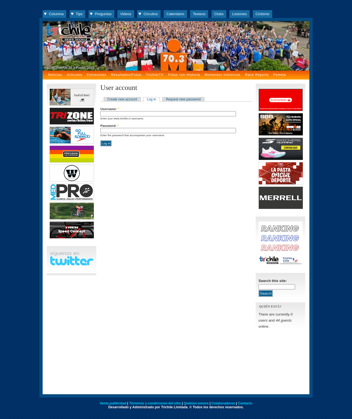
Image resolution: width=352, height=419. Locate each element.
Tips (79, 14)
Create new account (122, 99)
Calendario (175, 14)
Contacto (245, 403)
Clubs (219, 14)
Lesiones (239, 14)
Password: (109, 125)
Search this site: (272, 281)
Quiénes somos (196, 403)
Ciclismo (262, 14)
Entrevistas (96, 75)
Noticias (55, 75)
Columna (56, 14)
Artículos (74, 75)
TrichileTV (155, 75)
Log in (151, 99)
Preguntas (103, 14)
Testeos (199, 14)
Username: (109, 109)
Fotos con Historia (184, 75)
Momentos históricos (222, 75)
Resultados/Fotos (126, 75)
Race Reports (257, 75)
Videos (125, 14)
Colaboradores (223, 403)
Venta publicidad (113, 403)
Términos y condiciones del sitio (155, 403)
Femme (279, 75)
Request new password (183, 99)
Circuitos (151, 14)
